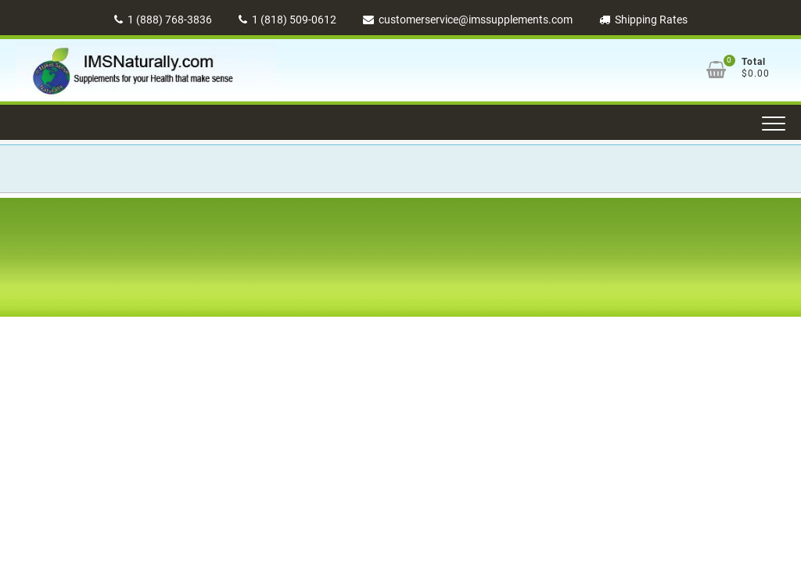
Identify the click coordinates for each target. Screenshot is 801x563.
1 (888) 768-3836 (163, 19)
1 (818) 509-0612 (287, 19)
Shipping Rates (643, 19)
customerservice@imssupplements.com (468, 19)
